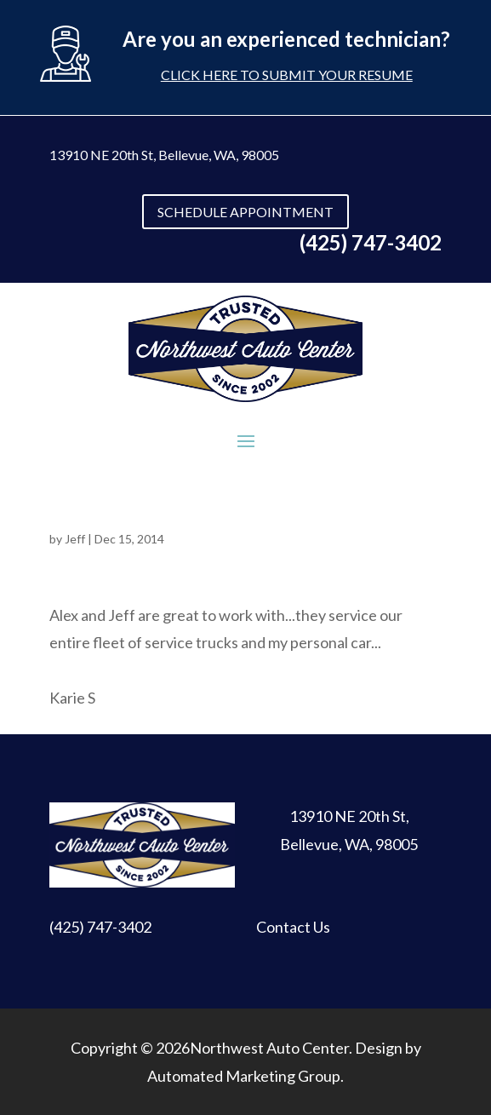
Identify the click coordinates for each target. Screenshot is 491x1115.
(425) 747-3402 (100, 926)
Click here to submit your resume (287, 74)
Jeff (75, 539)
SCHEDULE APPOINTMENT (245, 212)
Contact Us (293, 926)
